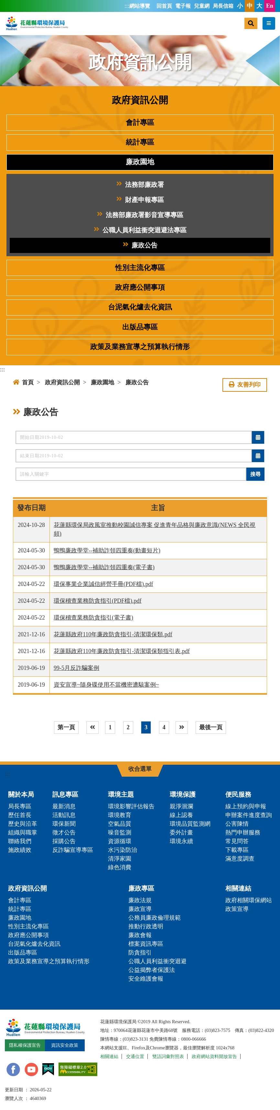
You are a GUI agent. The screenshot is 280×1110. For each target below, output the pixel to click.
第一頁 (66, 727)
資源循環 (119, 841)
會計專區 (140, 122)
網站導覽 (139, 6)
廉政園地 (140, 162)
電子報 (183, 6)
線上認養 (181, 815)
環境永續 (181, 841)
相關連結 (238, 888)
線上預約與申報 (245, 806)
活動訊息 (64, 815)
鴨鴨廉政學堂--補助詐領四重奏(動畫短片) (107, 550)
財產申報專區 (140, 200)
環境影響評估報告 (131, 806)
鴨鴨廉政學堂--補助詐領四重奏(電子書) (104, 567)
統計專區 (140, 142)
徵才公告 (64, 832)
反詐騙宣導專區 (72, 850)
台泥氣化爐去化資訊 (140, 307)
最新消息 (64, 806)
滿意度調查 (239, 858)
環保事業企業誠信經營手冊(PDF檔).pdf (103, 584)
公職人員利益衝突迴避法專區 (140, 230)
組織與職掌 (22, 832)
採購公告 (64, 841)
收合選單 (140, 769)
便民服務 (238, 794)
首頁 (23, 382)
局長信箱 (223, 6)
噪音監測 (119, 832)
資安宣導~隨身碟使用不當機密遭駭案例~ (106, 684)
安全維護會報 (145, 978)
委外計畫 (181, 832)
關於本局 (21, 794)
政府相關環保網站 (248, 900)
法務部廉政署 (140, 184)
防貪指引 (140, 952)
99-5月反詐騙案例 (76, 668)
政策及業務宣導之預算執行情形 (140, 347)
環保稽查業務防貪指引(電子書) (93, 617)
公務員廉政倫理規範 (154, 917)
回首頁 (164, 6)
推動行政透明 (145, 926)
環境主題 (121, 794)
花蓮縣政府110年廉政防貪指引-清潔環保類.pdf (113, 634)
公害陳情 (237, 824)
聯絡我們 (19, 841)
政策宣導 (237, 909)
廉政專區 (141, 888)
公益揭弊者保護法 (151, 970)
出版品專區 (140, 327)
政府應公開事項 (140, 287)
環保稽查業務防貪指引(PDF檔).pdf (98, 601)
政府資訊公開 (62, 382)
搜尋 (255, 474)
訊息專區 (65, 794)
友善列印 (245, 384)
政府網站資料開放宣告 (214, 1056)
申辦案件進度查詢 (248, 815)
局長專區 (19, 806)
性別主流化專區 (140, 268)
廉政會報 (140, 935)
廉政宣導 (140, 909)
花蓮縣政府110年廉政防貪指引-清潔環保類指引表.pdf (122, 651)
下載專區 (237, 850)
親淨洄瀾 (181, 806)
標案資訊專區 (145, 944)
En (269, 6)
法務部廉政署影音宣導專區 (140, 215)
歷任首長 (19, 815)
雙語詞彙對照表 (168, 1056)
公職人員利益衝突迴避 (157, 961)
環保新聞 (64, 824)
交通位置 (135, 1056)
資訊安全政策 (64, 1045)
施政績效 (19, 850)
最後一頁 (210, 727)
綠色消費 (119, 867)
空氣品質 (119, 824)
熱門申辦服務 (242, 832)
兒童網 (202, 6)
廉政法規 (140, 900)
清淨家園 (119, 858)
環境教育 (119, 815)
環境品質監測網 (190, 824)
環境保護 (183, 794)
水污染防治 (122, 850)
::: (126, 6)
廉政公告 (140, 245)
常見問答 (237, 841)
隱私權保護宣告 (25, 1045)
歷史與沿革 (22, 824)
